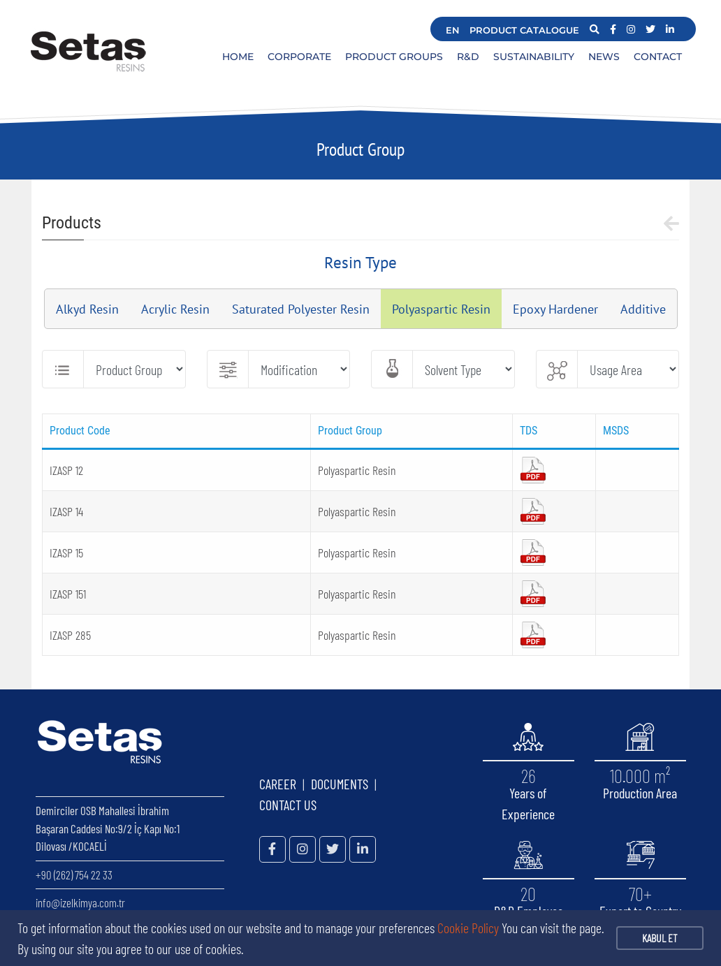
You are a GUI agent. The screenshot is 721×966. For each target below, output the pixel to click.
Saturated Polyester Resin (301, 309)
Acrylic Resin (175, 309)
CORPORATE (299, 56)
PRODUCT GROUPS (394, 56)
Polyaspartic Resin (441, 309)
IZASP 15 (66, 552)
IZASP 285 (70, 635)
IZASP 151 (68, 593)
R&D (468, 56)
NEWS (604, 56)
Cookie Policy (468, 927)
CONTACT (658, 56)
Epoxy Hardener (555, 309)
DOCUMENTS (339, 783)
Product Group (360, 149)
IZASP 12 (66, 470)
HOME (238, 56)
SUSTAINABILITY (533, 56)
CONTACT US (287, 804)
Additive (643, 309)
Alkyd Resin (87, 309)
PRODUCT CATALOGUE (524, 30)
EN (453, 30)
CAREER (277, 783)
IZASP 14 (66, 511)
